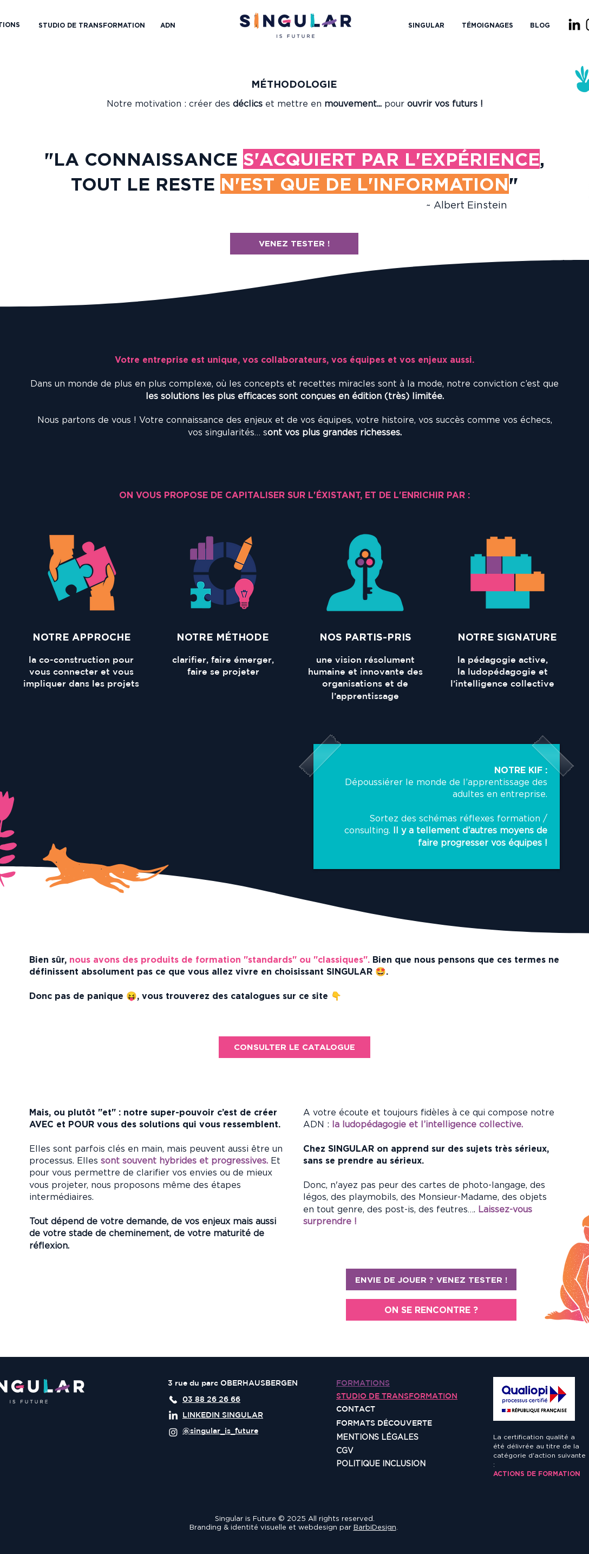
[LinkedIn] (574, 24)
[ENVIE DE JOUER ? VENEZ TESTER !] (431, 1279)
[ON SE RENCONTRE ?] (431, 1310)
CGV (345, 1450)
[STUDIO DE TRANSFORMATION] (92, 25)
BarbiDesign (375, 1527)
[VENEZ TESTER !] (294, 243)
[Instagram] (173, 1432)
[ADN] (168, 25)
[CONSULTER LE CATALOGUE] (294, 1047)
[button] (426, 25)
